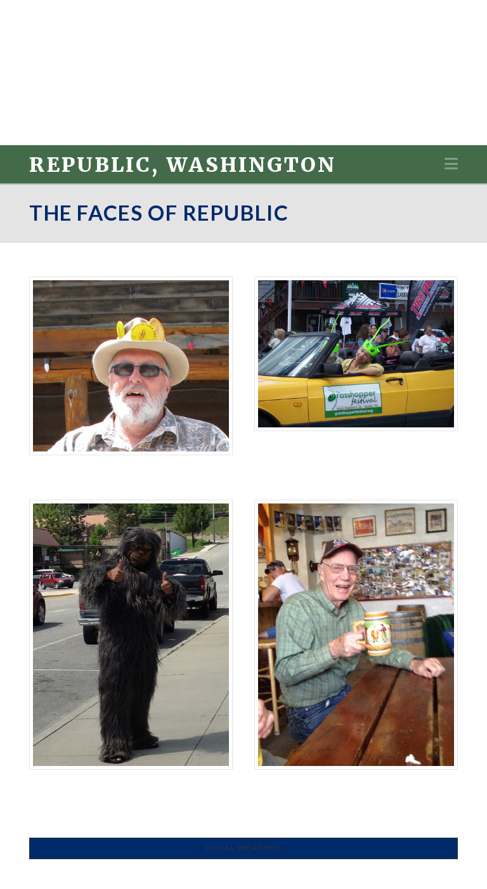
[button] (451, 163)
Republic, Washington (182, 165)
